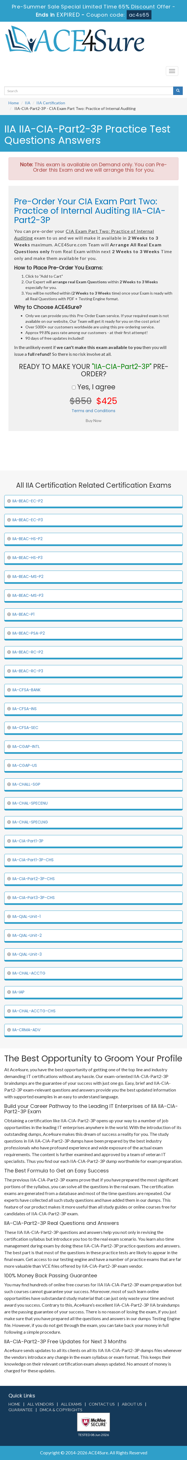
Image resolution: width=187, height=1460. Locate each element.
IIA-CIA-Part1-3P (27, 841)
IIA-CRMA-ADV (26, 1030)
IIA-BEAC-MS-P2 (27, 576)
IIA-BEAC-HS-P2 (27, 539)
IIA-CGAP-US (24, 765)
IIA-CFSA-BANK (26, 690)
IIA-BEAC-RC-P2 (27, 652)
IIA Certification (50, 102)
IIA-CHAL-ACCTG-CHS (34, 1011)
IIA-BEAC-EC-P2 (27, 501)
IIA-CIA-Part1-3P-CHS (33, 860)
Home (13, 102)
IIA (27, 102)
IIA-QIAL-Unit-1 (26, 916)
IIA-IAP (18, 992)
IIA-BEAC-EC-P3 (27, 520)
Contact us (102, 1404)
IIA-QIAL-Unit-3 (27, 954)
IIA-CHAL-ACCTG (28, 973)
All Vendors (40, 1404)
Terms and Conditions (93, 411)
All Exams (71, 1404)
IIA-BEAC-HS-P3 (27, 557)
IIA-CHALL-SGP (26, 784)
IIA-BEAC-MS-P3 (27, 595)
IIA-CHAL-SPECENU (30, 803)
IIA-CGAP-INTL (26, 746)
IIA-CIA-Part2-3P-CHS (33, 879)
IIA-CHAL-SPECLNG (30, 822)
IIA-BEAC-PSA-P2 (28, 633)
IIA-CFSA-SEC (25, 727)
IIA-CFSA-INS (24, 709)
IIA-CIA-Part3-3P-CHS (33, 897)
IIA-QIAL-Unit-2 (27, 935)
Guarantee (20, 1409)
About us (132, 1404)
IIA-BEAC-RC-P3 (27, 671)
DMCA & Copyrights (61, 1409)
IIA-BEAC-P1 (23, 614)
